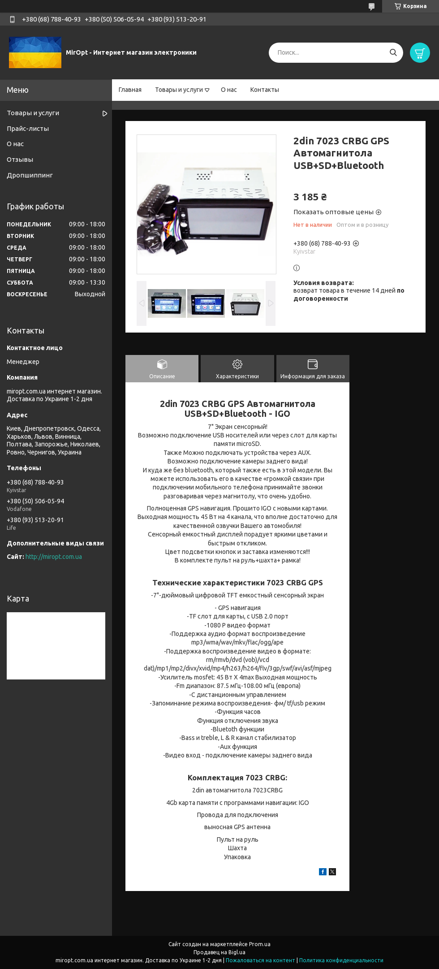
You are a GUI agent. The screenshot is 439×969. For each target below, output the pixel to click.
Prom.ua (260, 944)
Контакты (264, 89)
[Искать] (393, 53)
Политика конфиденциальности (341, 960)
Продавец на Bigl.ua (219, 952)
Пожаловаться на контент (260, 960)
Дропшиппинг (30, 175)
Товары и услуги (179, 89)
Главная (130, 89)
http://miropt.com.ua (54, 556)
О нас (229, 89)
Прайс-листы (28, 128)
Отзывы (20, 159)
